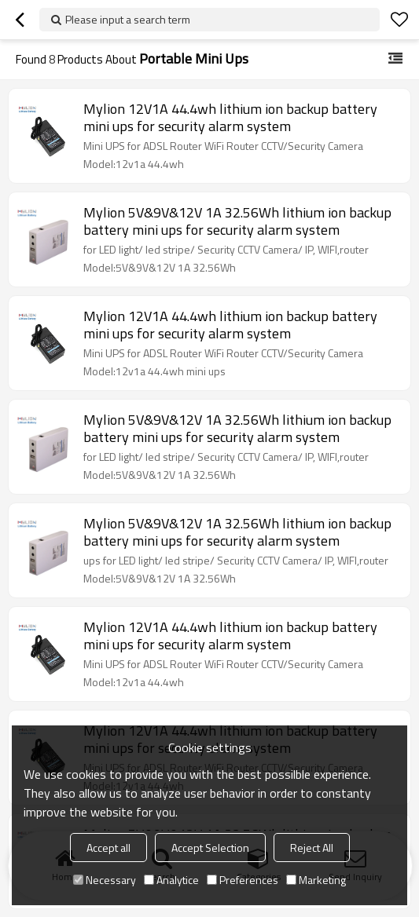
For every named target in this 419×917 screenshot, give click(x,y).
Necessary (104, 879)
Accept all (108, 847)
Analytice (171, 879)
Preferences (242, 879)
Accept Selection (210, 847)
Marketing (316, 879)
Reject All (311, 847)
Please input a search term (127, 19)
